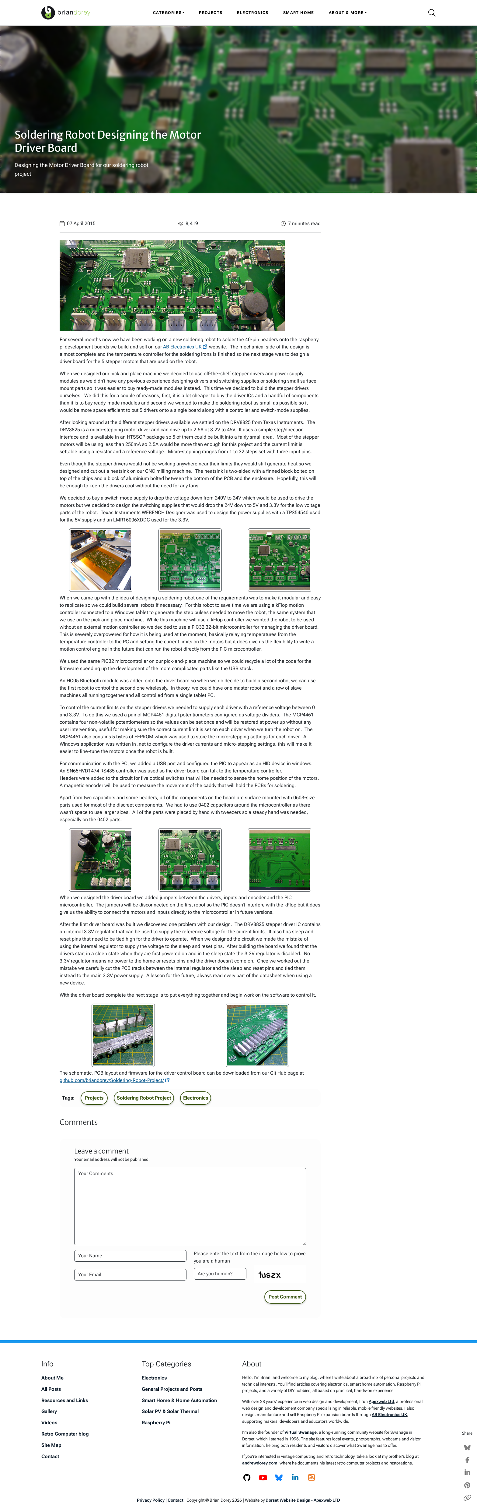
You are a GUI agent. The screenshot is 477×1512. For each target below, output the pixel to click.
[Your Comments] (190, 1206)
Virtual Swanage (300, 1432)
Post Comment (285, 1297)
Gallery (49, 1411)
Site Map (51, 1445)
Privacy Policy (151, 1500)
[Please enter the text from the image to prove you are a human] (220, 1274)
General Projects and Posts (172, 1389)
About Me (52, 1378)
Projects (210, 12)
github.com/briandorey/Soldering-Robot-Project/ (112, 1080)
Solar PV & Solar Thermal (170, 1411)
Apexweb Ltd (381, 1401)
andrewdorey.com (259, 1463)
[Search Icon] (429, 12)
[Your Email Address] (130, 1275)
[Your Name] (130, 1256)
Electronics (252, 12)
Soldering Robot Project (144, 1098)
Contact (50, 1456)
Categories (167, 12)
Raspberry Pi (156, 1422)
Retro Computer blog (65, 1434)
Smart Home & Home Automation (179, 1400)
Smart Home (298, 12)
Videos (49, 1422)
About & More (346, 12)
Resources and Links (64, 1400)
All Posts (51, 1389)
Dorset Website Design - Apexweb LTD (303, 1500)
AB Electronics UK (182, 347)
